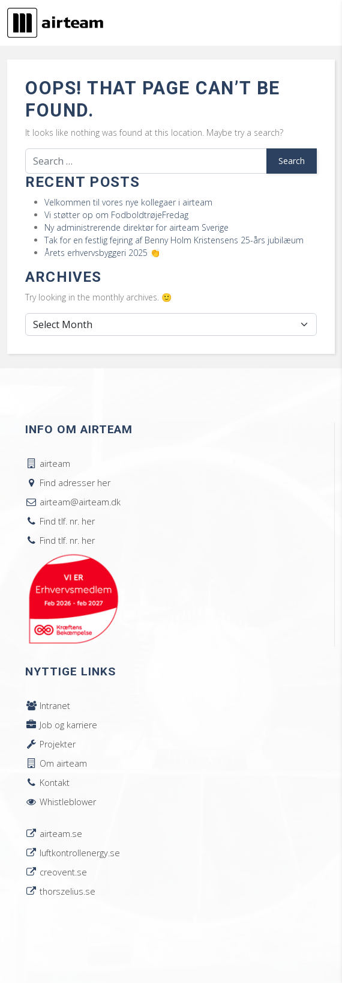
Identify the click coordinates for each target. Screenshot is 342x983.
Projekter (50, 744)
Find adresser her (67, 482)
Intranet (47, 705)
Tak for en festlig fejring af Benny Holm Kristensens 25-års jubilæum (174, 240)
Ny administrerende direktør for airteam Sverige (136, 227)
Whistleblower (60, 802)
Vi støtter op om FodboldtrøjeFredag (116, 215)
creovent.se (56, 872)
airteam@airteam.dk (73, 502)
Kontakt (47, 782)
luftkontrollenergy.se (72, 853)
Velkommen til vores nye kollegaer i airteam (128, 202)
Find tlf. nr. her (60, 521)
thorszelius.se (60, 891)
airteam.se (53, 833)
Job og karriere (61, 725)
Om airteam (56, 763)
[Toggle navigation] (318, 23)
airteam (47, 463)
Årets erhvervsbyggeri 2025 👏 (102, 252)
